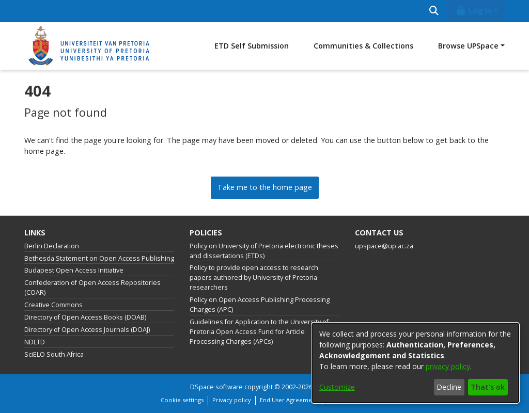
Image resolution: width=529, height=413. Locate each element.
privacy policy (448, 366)
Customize (337, 387)
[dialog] (415, 363)
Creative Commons (53, 304)
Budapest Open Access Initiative (73, 270)
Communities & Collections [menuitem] (363, 46)
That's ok (488, 387)
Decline (449, 387)
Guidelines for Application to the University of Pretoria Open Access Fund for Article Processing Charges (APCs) (259, 331)
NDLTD (34, 342)
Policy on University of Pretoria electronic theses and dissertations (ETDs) (264, 251)
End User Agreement (289, 400)
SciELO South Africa (54, 354)
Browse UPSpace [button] (468, 46)
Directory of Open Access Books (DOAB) (85, 317)
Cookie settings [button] (182, 400)
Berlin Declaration (51, 246)
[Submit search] (433, 11)
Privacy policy (231, 400)
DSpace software (216, 387)
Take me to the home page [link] (264, 187)
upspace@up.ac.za (384, 246)
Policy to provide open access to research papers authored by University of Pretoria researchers (254, 277)
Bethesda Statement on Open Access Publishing (99, 258)
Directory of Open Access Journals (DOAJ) (87, 329)
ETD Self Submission (251, 46)
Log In (473, 10)
